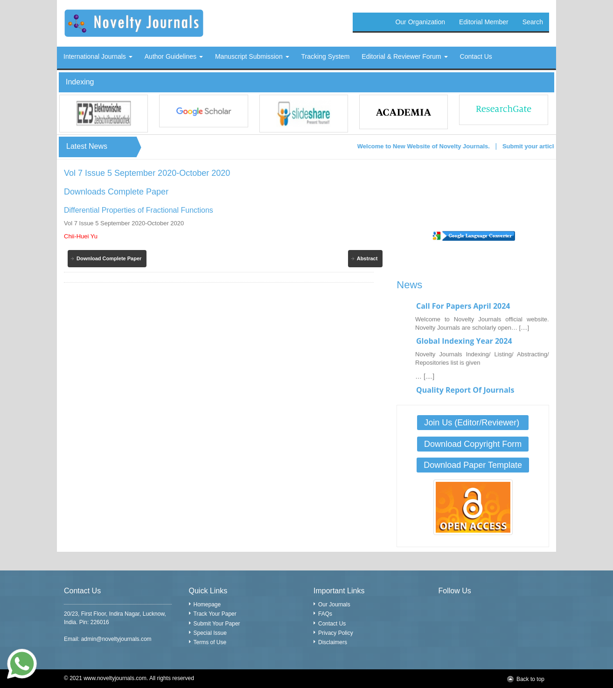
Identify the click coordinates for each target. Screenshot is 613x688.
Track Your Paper (215, 614)
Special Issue (210, 633)
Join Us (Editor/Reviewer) (473, 422)
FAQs (325, 614)
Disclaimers (332, 642)
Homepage (207, 604)
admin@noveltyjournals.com (116, 639)
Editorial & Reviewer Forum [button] (404, 56)
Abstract (367, 258)
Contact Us (332, 623)
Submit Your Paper (217, 623)
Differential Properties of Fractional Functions (138, 210)
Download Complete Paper (109, 258)
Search (532, 22)
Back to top (530, 679)
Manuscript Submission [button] (252, 56)
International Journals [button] (97, 56)
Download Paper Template (473, 465)
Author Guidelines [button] (174, 56)
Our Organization (420, 22)
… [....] (424, 379)
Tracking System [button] (325, 56)
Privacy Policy (335, 633)
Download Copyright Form (473, 444)
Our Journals (334, 604)
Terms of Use (210, 642)
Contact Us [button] (476, 56)
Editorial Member (484, 22)
